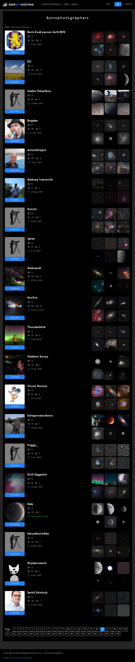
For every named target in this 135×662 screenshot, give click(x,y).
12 (79, 629)
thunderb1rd (36, 327)
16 (102, 629)
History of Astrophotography (17, 658)
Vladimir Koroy (37, 356)
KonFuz (32, 297)
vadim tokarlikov (39, 91)
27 (43, 634)
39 (112, 634)
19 (120, 629)
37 (101, 634)
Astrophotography (51, 4)
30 (60, 634)
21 (8, 634)
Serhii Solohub (37, 592)
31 (66, 634)
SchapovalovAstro (40, 415)
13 (85, 629)
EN (109, 4)
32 (72, 634)
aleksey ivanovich (40, 179)
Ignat (31, 238)
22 (14, 634)
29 (54, 634)
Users (66, 4)
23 (19, 634)
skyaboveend (36, 563)
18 (114, 629)
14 (91, 629)
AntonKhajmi (36, 150)
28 (48, 634)
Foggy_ (32, 445)
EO (29, 61)
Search (74, 4)
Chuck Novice (37, 386)
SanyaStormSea (38, 533)
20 (126, 629)
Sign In (128, 4)
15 (97, 629)
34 (83, 634)
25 (31, 634)
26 (37, 634)
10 (68, 629)
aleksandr (34, 268)
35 (89, 634)
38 (106, 634)
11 (73, 629)
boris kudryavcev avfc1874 (46, 32)
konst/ (32, 209)
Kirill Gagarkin (37, 474)
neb (30, 504)
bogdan (32, 120)
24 (25, 634)
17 (108, 629)
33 (77, 634)
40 (118, 634)
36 (95, 634)
